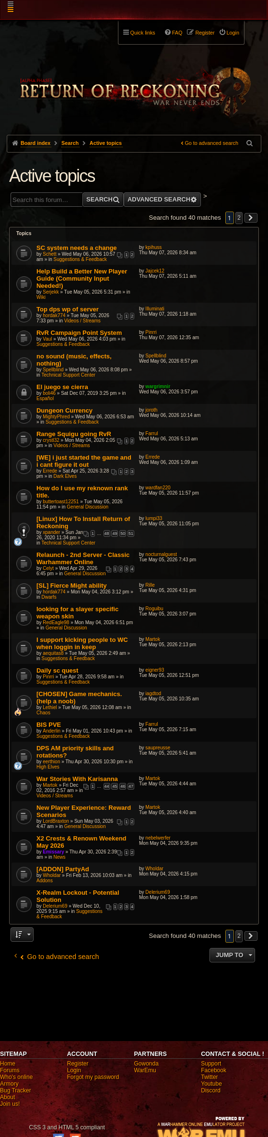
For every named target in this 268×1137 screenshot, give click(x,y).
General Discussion (87, 506)
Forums (10, 1070)
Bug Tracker (15, 1090)
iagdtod (153, 693)
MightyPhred (56, 416)
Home (7, 1063)
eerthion (51, 761)
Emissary (53, 851)
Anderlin (51, 731)
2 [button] (239, 217)
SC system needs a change (76, 247)
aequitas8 (53, 653)
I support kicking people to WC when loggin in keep (82, 643)
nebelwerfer (157, 838)
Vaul (47, 339)
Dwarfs (49, 597)
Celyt (48, 568)
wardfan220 (157, 487)
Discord (211, 1090)
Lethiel (50, 707)
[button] (251, 218)
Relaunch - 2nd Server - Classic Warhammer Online (82, 558)
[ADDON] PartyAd (62, 869)
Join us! (10, 1104)
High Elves (47, 767)
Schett (49, 254)
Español (45, 398)
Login (74, 1070)
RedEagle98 (56, 622)
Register (78, 1063)
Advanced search (159, 199)
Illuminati (154, 308)
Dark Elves (65, 476)
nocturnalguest (161, 554)
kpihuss (153, 247)
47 (130, 786)
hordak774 (54, 315)
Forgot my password (93, 1077)
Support (211, 1063)
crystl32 (51, 440)
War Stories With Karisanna (77, 778)
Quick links (142, 33)
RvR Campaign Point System (79, 332)
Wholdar (51, 875)
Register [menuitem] (204, 33)
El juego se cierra (62, 387)
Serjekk (50, 292)
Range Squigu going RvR (73, 434)
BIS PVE (48, 724)
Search (99, 199)
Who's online (16, 1077)
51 (130, 533)
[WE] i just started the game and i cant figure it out (83, 461)
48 (107, 533)
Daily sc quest (57, 670)
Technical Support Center (68, 375)
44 (107, 786)
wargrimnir (157, 386)
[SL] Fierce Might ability (71, 585)
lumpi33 (153, 518)
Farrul (151, 433)
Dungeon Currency (64, 410)
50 (122, 533)
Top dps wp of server (67, 309)
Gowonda (146, 1063)
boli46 (49, 393)
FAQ (177, 33)
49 (114, 533)
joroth (151, 410)
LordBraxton (56, 821)
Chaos (43, 712)
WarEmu (145, 1070)
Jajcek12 (154, 270)
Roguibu (154, 608)
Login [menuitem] (233, 33)
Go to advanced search (211, 143)
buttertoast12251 (61, 501)
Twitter (209, 1077)
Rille (149, 585)
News (60, 857)
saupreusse (157, 747)
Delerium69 (55, 906)
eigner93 (154, 670)
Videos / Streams (82, 320)
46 (122, 786)
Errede (50, 471)
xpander (51, 532)
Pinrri (150, 332)
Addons (44, 880)
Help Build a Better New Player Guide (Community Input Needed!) (81, 278)
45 (114, 786)
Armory (9, 1083)
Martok (152, 639)
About (7, 1097)
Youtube (211, 1083)
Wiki (41, 297)
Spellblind (53, 369)
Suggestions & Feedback (80, 259)
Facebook (213, 1070)
